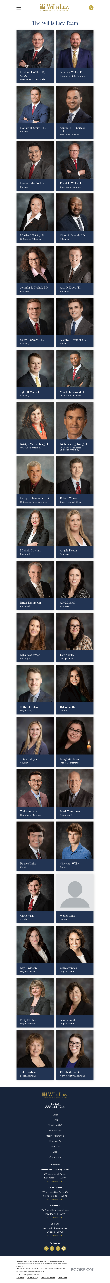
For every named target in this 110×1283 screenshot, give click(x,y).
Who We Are (55, 1130)
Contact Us (55, 1157)
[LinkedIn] (52, 1248)
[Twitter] (46, 1248)
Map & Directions (55, 1181)
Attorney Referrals (55, 1136)
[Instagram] (63, 1248)
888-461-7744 (55, 1107)
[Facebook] (58, 1248)
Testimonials (55, 1146)
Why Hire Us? (55, 1125)
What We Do (55, 1141)
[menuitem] (20, 1277)
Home (55, 1120)
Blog (55, 1152)
